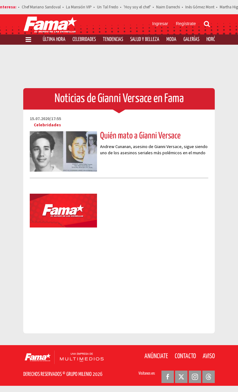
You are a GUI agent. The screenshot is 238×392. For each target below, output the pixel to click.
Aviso (209, 356)
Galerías (191, 39)
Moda (171, 39)
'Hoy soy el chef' (137, 7)
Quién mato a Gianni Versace (140, 136)
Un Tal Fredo (107, 7)
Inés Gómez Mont (199, 7)
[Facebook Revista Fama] (167, 377)
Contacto (185, 356)
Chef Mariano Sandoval (41, 7)
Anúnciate (156, 356)
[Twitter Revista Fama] (181, 377)
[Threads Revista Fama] (208, 377)
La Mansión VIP (79, 7)
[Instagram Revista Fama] (195, 377)
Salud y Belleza (144, 39)
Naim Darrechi (168, 7)
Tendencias (113, 39)
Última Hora (54, 39)
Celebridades (84, 39)
